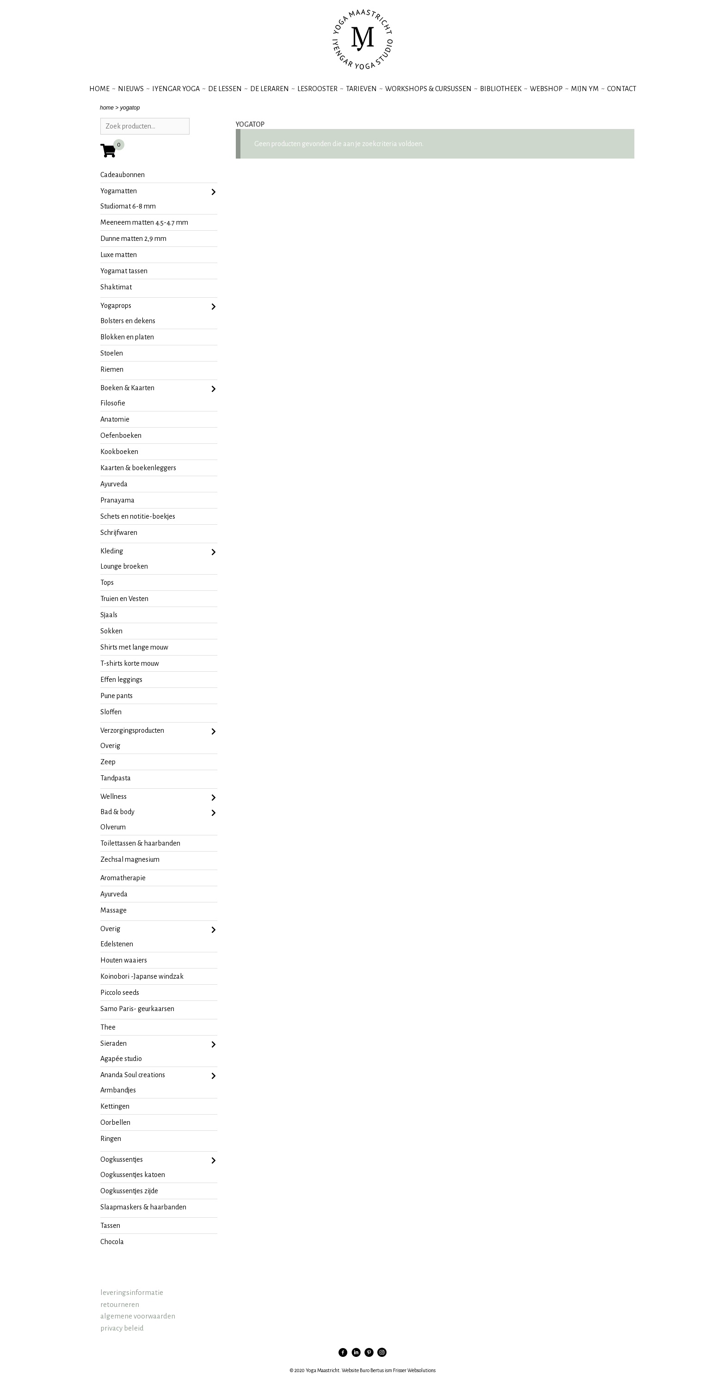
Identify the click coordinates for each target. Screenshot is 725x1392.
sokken (111, 631)
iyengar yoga (176, 88)
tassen (110, 1225)
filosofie (112, 403)
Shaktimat (116, 287)
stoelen (111, 353)
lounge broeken (124, 566)
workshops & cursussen (428, 88)
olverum (113, 827)
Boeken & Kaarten (158, 388)
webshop (546, 88)
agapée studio (121, 1058)
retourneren (119, 1304)
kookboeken (119, 451)
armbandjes (118, 1090)
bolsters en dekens (127, 321)
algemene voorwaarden (137, 1316)
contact (621, 88)
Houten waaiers (123, 960)
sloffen (111, 712)
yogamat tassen (123, 271)
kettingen (114, 1106)
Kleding (158, 552)
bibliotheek (501, 88)
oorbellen (115, 1122)
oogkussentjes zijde (129, 1191)
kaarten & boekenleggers (138, 468)
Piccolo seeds (119, 992)
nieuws (131, 88)
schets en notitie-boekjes (137, 516)
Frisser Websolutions (414, 1370)
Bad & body (158, 812)
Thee (108, 1027)
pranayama (117, 500)
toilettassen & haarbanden (140, 843)
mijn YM (585, 88)
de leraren (269, 88)
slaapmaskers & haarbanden (143, 1207)
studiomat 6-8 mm (128, 206)
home (107, 107)
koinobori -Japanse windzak (142, 976)
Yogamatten (158, 191)
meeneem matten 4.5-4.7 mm (144, 222)
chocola (112, 1241)
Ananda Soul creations (158, 1075)
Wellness (158, 797)
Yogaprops (158, 306)
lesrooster (317, 88)
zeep (108, 762)
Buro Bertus (372, 1370)
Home (99, 88)
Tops (107, 582)
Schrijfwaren (118, 532)
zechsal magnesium (130, 859)
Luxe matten (118, 254)
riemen (111, 369)
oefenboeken (120, 435)
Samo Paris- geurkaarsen (137, 1008)
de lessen (225, 88)
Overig (110, 745)
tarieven (361, 88)
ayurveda (114, 484)
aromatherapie (123, 878)
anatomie (114, 419)
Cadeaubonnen (122, 174)
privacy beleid (122, 1328)
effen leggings (121, 679)
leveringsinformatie (131, 1292)
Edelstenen (116, 944)
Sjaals (108, 615)
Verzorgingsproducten (158, 731)
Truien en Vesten (124, 598)
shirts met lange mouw (134, 647)
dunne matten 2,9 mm (133, 238)
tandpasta (115, 778)
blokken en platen (127, 337)
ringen (110, 1138)
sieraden (158, 1044)
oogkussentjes (158, 1160)
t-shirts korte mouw (129, 663)
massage (113, 910)
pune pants (116, 695)
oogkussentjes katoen (132, 1174)
